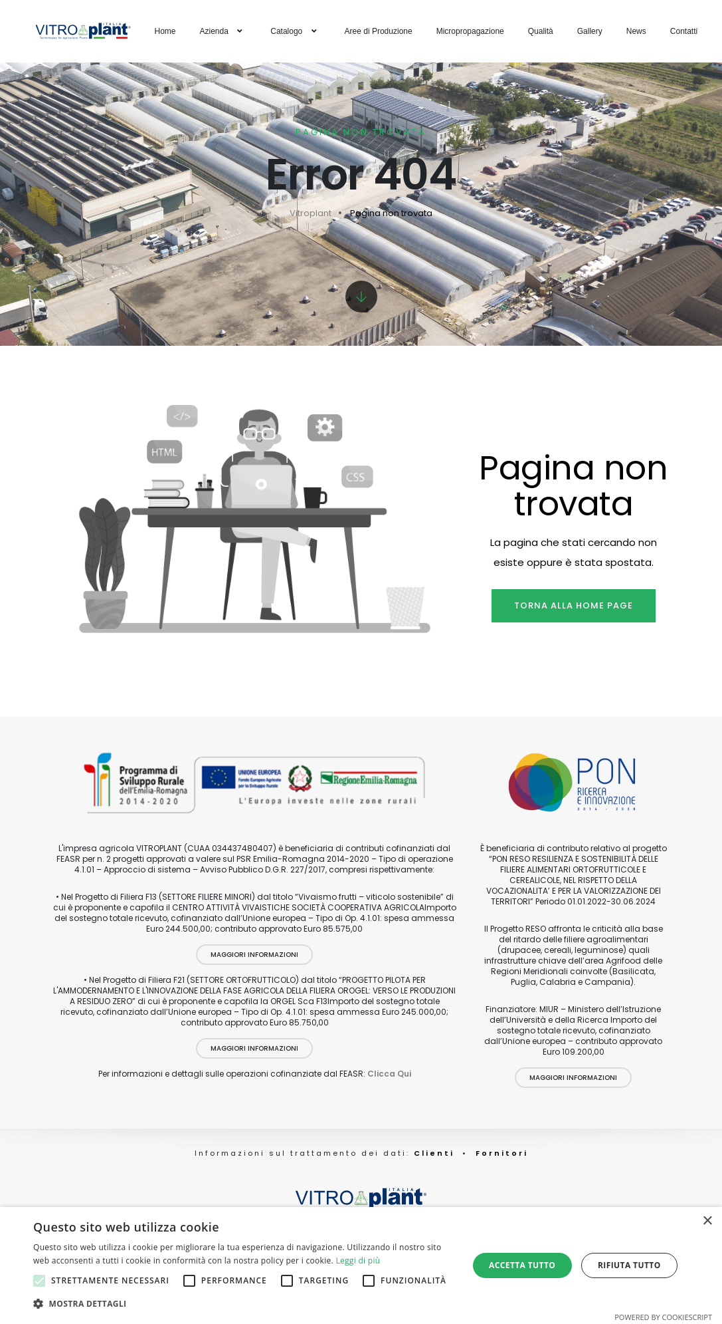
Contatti (683, 31)
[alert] (361, 1265)
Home (165, 31)
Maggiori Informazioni (254, 955)
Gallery (589, 31)
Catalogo (295, 31)
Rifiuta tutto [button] (629, 1265)
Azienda (223, 31)
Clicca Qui (389, 1073)
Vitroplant (310, 213)
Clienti (432, 1153)
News (636, 31)
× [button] (707, 1221)
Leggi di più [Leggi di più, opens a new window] (357, 1260)
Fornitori (502, 1153)
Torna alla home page (573, 605)
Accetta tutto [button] (522, 1265)
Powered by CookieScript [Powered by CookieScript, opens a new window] (663, 1317)
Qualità (540, 31)
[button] (244, 1304)
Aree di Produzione (378, 31)
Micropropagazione (470, 31)
